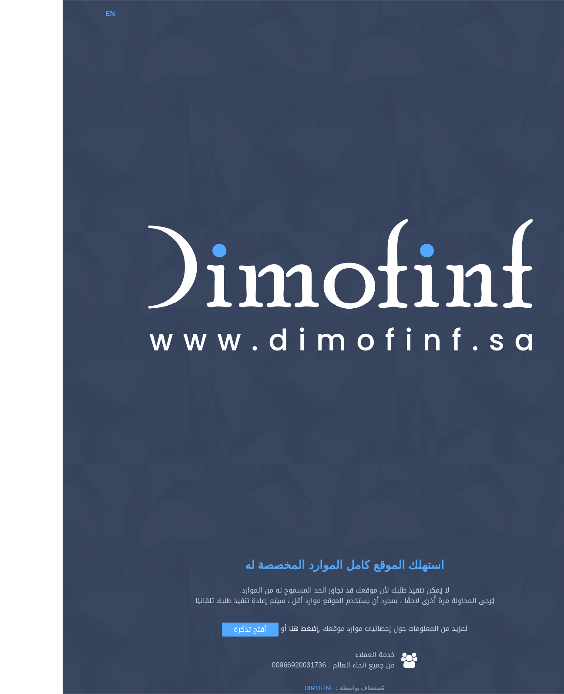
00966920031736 (236, 665)
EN (47, 13)
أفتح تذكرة (187, 629)
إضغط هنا (241, 628)
